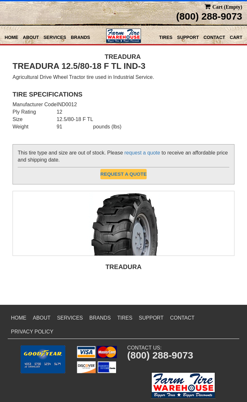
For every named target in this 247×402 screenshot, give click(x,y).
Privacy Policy (32, 331)
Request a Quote (123, 174)
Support (188, 37)
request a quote (142, 152)
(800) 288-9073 (209, 16)
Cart (236, 37)
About (31, 37)
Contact (214, 37)
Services (54, 37)
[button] (43, 359)
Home (11, 37)
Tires (165, 37)
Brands (80, 37)
